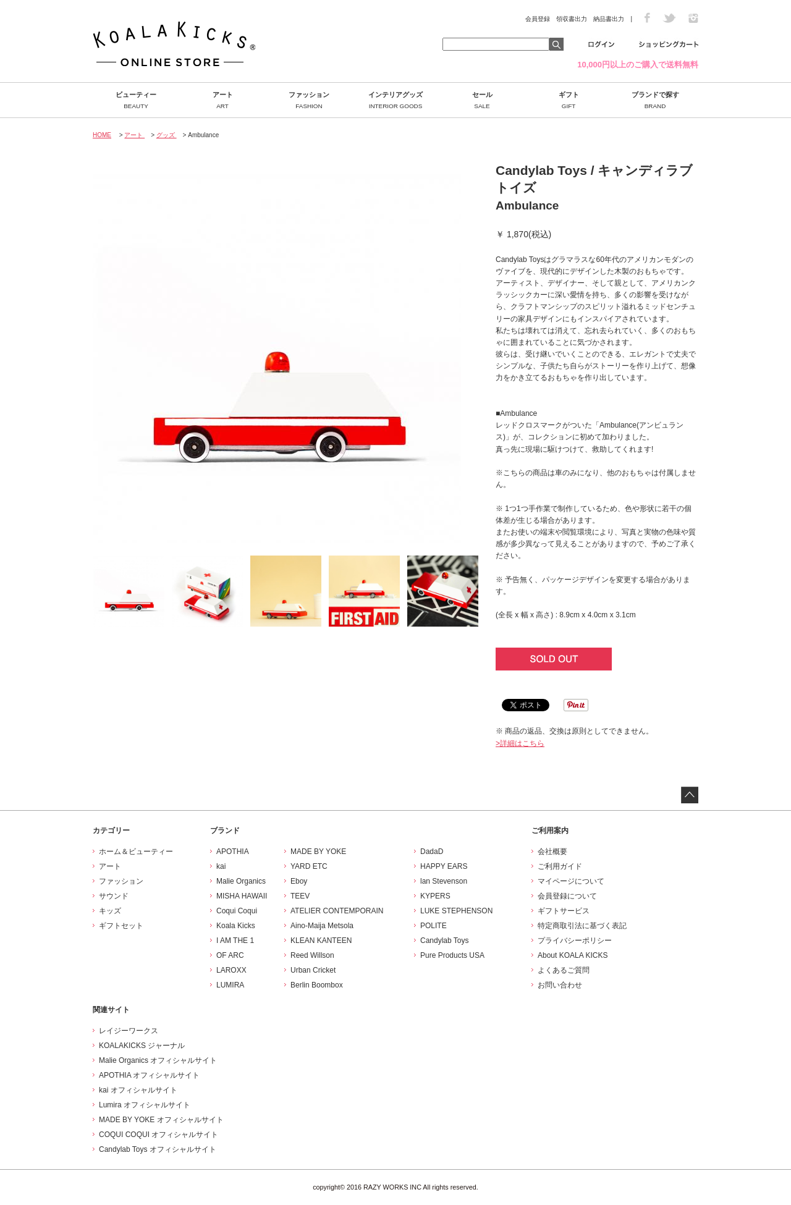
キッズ (110, 911)
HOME (102, 135)
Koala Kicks (235, 925)
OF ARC (230, 955)
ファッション (309, 100)
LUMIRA (230, 985)
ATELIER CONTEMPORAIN (336, 911)
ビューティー (136, 100)
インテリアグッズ (395, 100)
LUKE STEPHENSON (456, 911)
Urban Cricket (313, 970)
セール (482, 100)
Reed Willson (312, 955)
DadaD (431, 851)
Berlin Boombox (316, 985)
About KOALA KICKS (572, 955)
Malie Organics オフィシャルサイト (158, 1060)
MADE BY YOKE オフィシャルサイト (161, 1119)
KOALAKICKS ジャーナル (142, 1045)
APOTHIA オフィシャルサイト (149, 1075)
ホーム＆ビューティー (136, 851)
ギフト (568, 100)
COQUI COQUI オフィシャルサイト (158, 1134)
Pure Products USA (452, 955)
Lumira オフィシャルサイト (144, 1105)
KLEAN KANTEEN (321, 940)
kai (221, 866)
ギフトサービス (564, 911)
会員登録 (537, 18)
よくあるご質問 (564, 970)
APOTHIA (232, 851)
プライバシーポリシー (575, 940)
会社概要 (552, 851)
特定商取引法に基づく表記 (582, 925)
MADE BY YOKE (318, 851)
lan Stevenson (443, 881)
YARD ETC (309, 866)
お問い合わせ (560, 985)
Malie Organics (241, 881)
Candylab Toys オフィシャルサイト (157, 1149)
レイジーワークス (128, 1030)
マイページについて (571, 881)
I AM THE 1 (235, 940)
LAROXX (231, 970)
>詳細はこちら (520, 743)
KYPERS (435, 896)
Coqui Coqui (236, 911)
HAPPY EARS (443, 866)
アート (222, 100)
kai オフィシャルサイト (138, 1090)
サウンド (114, 896)
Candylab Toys (444, 940)
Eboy (298, 881)
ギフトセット (121, 925)
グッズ (166, 135)
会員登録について (567, 896)
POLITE (433, 925)
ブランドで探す (655, 100)
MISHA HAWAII (241, 896)
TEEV (300, 896)
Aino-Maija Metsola (321, 925)
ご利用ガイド (560, 866)
